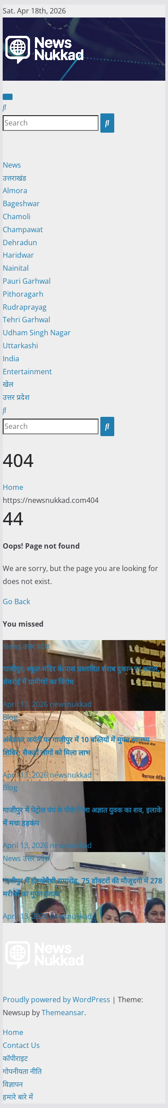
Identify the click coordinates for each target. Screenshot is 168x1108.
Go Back (16, 601)
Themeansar (63, 1012)
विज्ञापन (13, 1084)
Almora (15, 190)
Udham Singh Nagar (37, 333)
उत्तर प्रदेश (16, 397)
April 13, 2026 (26, 704)
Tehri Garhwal (26, 320)
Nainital (16, 268)
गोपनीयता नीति (22, 1071)
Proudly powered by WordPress (57, 999)
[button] (4, 107)
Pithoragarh (23, 294)
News (12, 165)
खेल (8, 384)
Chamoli (16, 216)
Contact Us (21, 1045)
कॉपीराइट (15, 1058)
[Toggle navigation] (8, 97)
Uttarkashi (20, 346)
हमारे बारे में (18, 1097)
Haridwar (18, 255)
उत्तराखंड (14, 178)
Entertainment (27, 372)
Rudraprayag (25, 307)
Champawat (23, 229)
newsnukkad (71, 704)
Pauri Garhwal (27, 281)
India (11, 359)
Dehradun (20, 242)
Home (13, 487)
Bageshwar (21, 203)
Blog (10, 717)
